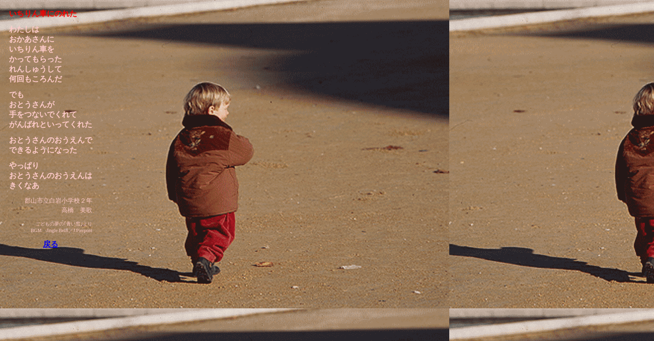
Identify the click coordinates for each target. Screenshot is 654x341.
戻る (50, 244)
